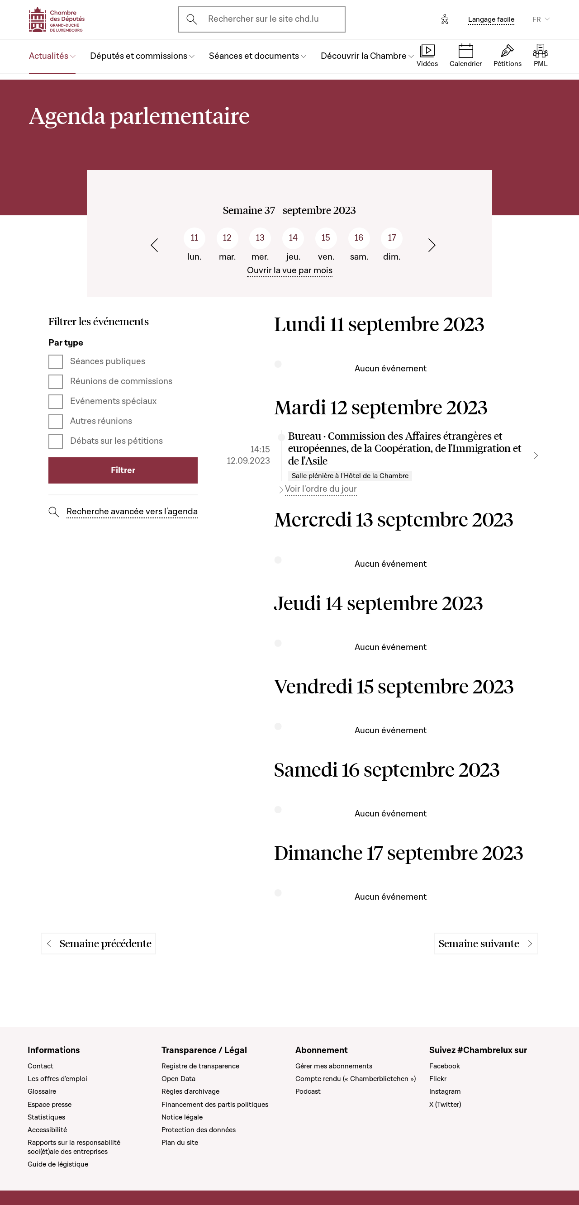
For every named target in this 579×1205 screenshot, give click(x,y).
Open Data (178, 1078)
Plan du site (179, 1142)
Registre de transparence (200, 1066)
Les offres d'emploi (57, 1078)
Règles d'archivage (190, 1091)
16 (359, 238)
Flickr (437, 1078)
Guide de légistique (58, 1164)
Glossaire (42, 1091)
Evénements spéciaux (113, 401)
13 (260, 238)
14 (293, 238)
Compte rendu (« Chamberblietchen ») (355, 1078)
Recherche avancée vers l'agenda (132, 511)
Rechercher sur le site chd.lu (263, 19)
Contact (40, 1066)
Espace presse (49, 1104)
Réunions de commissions (121, 381)
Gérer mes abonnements (333, 1066)
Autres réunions (101, 421)
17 (392, 238)
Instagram (445, 1091)
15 (326, 238)
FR (536, 19)
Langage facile (491, 19)
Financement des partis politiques (214, 1104)
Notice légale (182, 1117)
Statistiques (46, 1117)
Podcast (308, 1091)
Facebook (444, 1066)
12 (227, 238)
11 (194, 238)
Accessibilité (47, 1129)
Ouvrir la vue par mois (289, 270)
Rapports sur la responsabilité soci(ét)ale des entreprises (74, 1147)
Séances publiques (107, 361)
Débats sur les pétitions (116, 441)
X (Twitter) (445, 1104)
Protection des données (198, 1129)
